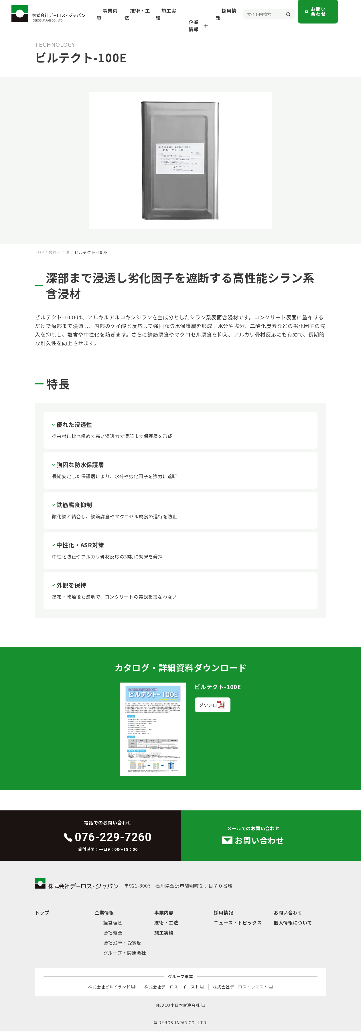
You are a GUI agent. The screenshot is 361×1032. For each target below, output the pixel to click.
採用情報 (239, 14)
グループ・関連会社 (124, 953)
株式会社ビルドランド (111, 987)
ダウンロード (212, 707)
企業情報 (213, 14)
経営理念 (113, 923)
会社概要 (113, 933)
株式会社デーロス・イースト (174, 987)
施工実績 (186, 14)
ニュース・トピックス (238, 923)
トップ (42, 913)
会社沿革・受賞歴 (122, 943)
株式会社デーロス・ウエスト (243, 987)
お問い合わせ (329, 14)
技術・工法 (160, 14)
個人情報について (293, 923)
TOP (39, 252)
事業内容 (133, 14)
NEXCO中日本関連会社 (180, 1005)
